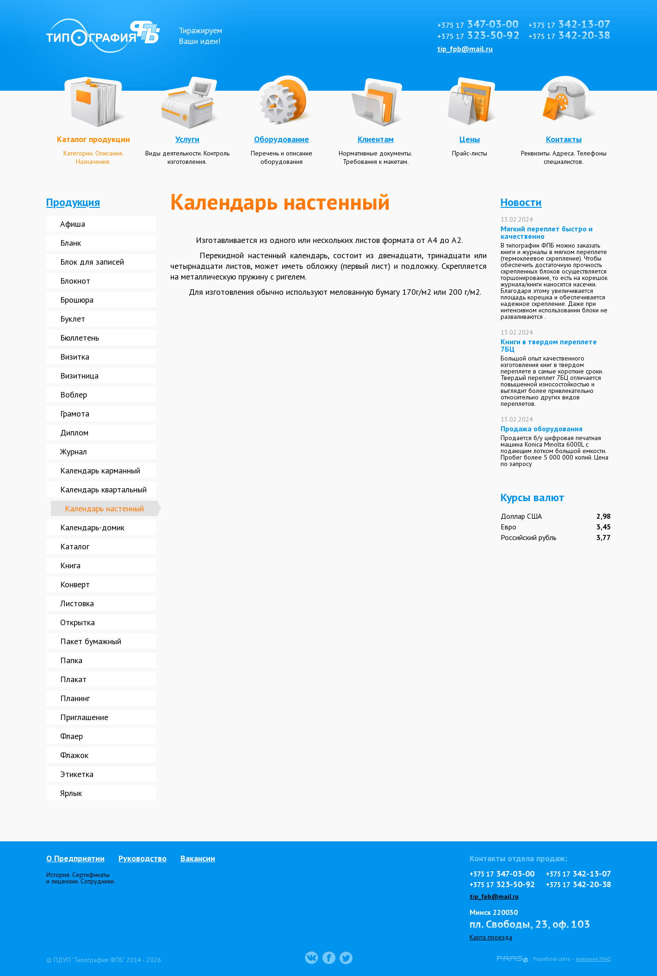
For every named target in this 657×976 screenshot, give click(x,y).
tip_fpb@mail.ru (465, 48)
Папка (71, 660)
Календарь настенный (104, 508)
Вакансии (197, 858)
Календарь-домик (92, 527)
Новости (521, 202)
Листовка (77, 603)
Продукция (73, 202)
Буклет (72, 318)
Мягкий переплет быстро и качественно (547, 232)
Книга (70, 565)
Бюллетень (79, 337)
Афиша (72, 223)
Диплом (74, 432)
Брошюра (76, 299)
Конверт (75, 584)
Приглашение (84, 717)
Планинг (75, 698)
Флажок (74, 755)
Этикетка (76, 774)
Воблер (73, 394)
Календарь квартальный (103, 489)
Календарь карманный (100, 470)
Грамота (74, 413)
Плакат (73, 679)
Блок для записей (92, 261)
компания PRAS (593, 959)
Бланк (70, 242)
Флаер (71, 736)
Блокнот (75, 280)
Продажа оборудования (542, 428)
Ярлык (71, 793)
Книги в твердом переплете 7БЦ (549, 345)
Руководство (142, 858)
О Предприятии (75, 858)
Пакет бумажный (90, 641)
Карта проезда (491, 937)
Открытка (77, 622)
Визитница (79, 375)
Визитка (74, 356)
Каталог (74, 546)
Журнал (73, 451)
